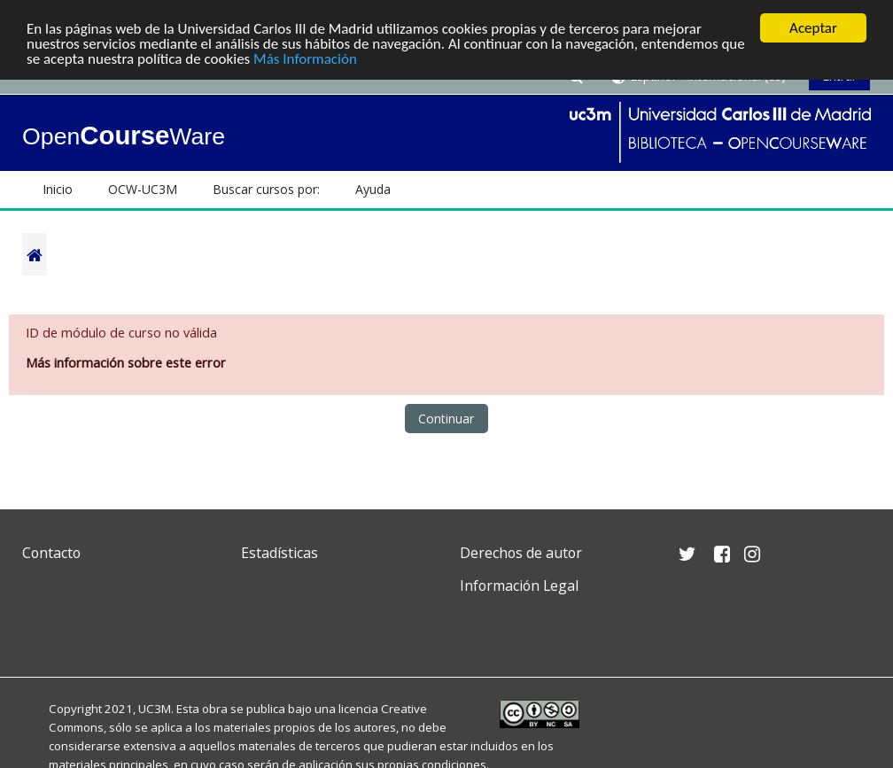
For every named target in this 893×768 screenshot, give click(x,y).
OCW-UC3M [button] (142, 189)
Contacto (51, 552)
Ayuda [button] (373, 189)
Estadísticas (279, 552)
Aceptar (813, 28)
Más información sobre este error (126, 362)
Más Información (305, 59)
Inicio (58, 189)
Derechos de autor (521, 552)
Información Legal (519, 585)
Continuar (446, 418)
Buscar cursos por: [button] (266, 189)
